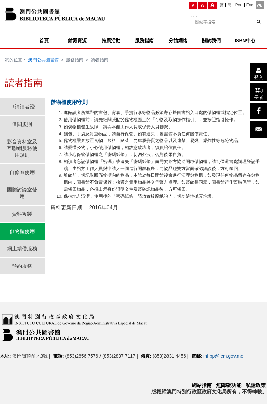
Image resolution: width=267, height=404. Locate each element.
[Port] (239, 5)
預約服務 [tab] (22, 266)
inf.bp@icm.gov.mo (223, 356)
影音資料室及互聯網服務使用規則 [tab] (22, 148)
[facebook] (258, 111)
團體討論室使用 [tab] (22, 193)
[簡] (229, 5)
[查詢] (258, 22)
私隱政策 (256, 385)
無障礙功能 (228, 385)
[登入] (258, 72)
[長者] (258, 92)
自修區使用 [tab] (22, 172)
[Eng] (250, 5)
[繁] (222, 5)
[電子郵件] (258, 129)
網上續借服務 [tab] (22, 248)
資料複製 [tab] (22, 214)
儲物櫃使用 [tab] (22, 231)
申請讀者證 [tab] (22, 106)
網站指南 (202, 385)
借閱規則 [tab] (22, 124)
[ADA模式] (260, 5)
